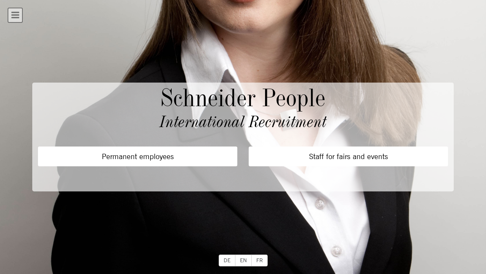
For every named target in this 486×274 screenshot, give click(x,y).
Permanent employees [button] (138, 156)
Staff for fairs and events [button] (348, 156)
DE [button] (227, 260)
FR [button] (259, 260)
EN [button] (243, 260)
